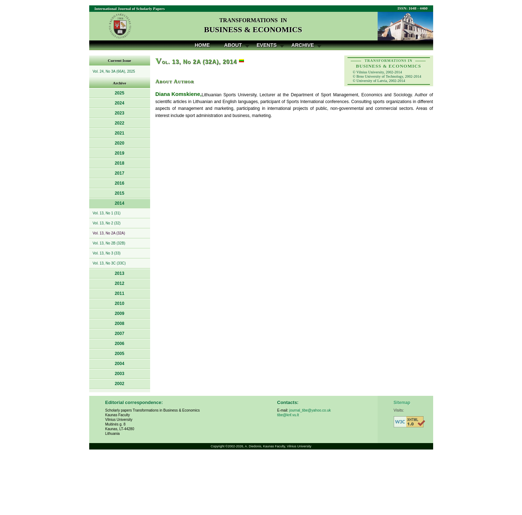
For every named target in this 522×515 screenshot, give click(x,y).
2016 (119, 183)
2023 (119, 113)
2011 (119, 293)
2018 (119, 163)
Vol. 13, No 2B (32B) (109, 243)
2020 (119, 143)
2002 (119, 383)
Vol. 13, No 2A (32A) (109, 233)
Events (267, 45)
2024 (119, 103)
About (233, 45)
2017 (119, 173)
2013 (119, 273)
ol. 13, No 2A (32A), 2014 (196, 62)
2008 (119, 323)
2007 (119, 333)
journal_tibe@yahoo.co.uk (310, 410)
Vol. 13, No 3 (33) (107, 253)
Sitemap (402, 402)
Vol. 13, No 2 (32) (107, 223)
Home (202, 45)
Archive (302, 45)
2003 (119, 373)
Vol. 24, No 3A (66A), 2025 (114, 71)
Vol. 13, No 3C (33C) (109, 263)
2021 (119, 133)
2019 (119, 153)
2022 (119, 123)
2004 (119, 363)
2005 (119, 353)
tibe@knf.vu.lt (288, 415)
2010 (119, 303)
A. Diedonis (253, 446)
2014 (119, 203)
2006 (119, 343)
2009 (119, 313)
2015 (119, 193)
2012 (119, 283)
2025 (119, 93)
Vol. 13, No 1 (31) (107, 213)
